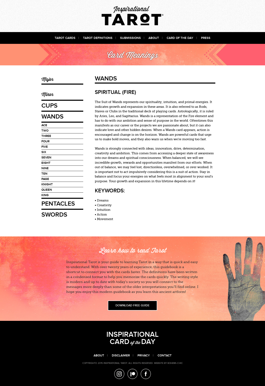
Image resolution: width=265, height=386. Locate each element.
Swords (54, 215)
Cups (49, 106)
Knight (47, 184)
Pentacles (58, 204)
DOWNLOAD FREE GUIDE (132, 305)
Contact (165, 355)
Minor (47, 94)
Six (43, 152)
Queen (46, 189)
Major (47, 79)
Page (45, 179)
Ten (44, 173)
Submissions (130, 38)
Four (45, 141)
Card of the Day (180, 38)
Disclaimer (121, 355)
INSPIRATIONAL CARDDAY (132, 338)
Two (44, 130)
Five (44, 146)
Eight (46, 162)
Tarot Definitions (97, 38)
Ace (44, 125)
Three (46, 136)
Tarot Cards (65, 38)
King (45, 195)
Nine (45, 168)
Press (205, 38)
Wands (52, 117)
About (153, 38)
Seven (46, 157)
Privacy (143, 355)
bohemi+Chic (175, 363)
